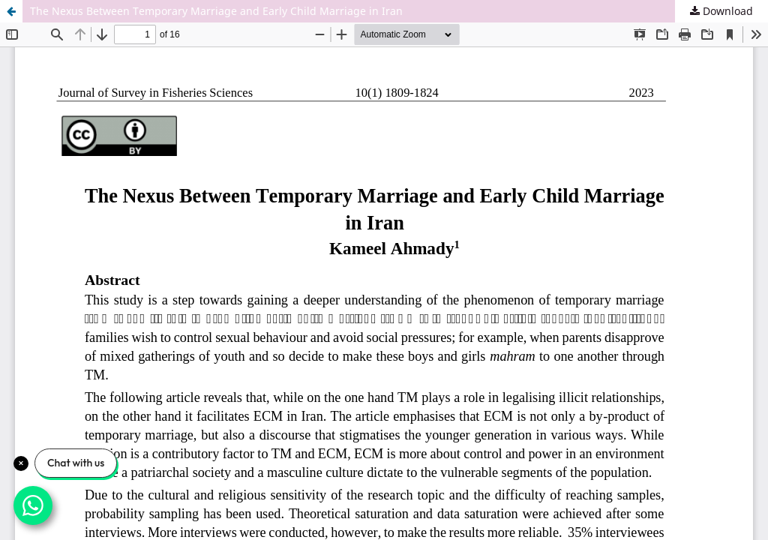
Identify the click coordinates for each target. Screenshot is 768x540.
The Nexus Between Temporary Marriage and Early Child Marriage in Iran (216, 11)
